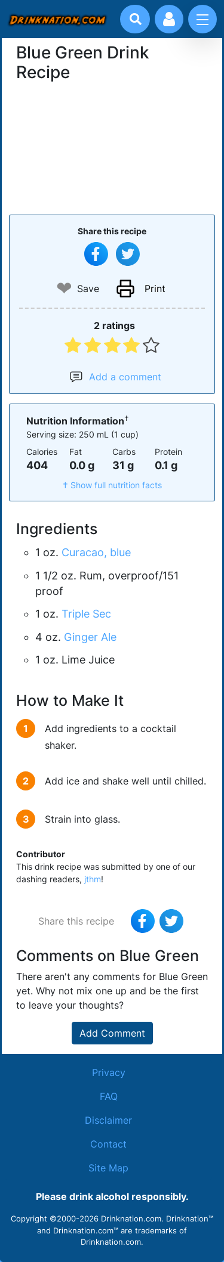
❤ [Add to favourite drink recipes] (64, 288)
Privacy (108, 1072)
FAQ (109, 1096)
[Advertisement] (112, 146)
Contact (108, 1144)
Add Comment (112, 1033)
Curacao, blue (96, 552)
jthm (92, 879)
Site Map (108, 1168)
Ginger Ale (90, 637)
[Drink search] (135, 19)
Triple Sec (86, 613)
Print (155, 288)
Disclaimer (108, 1120)
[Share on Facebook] (96, 254)
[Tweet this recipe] (128, 254)
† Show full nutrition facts (112, 485)
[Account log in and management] (169, 19)
